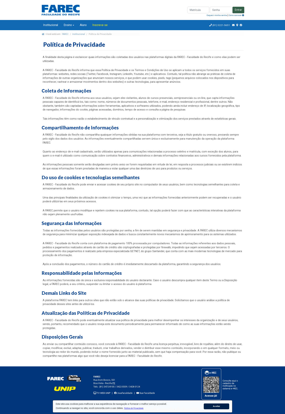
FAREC (65, 34)
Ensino (68, 25)
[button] (134, 408)
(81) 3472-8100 (107, 386)
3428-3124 (134, 386)
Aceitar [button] (216, 406)
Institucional (50, 25)
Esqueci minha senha (217, 15)
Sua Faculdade (145, 393)
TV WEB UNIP (101, 393)
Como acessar (236, 15)
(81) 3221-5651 (221, 25)
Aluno (83, 25)
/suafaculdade (123, 393)
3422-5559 (122, 386)
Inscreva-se (100, 25)
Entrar (238, 9)
